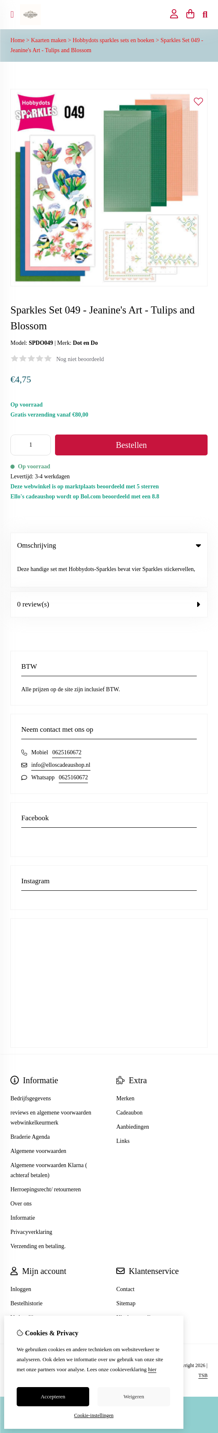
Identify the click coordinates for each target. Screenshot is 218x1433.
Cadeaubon (129, 1084)
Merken (125, 1070)
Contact (125, 1260)
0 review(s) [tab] (109, 575)
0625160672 (66, 723)
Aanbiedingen (132, 1098)
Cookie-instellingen (94, 1415)
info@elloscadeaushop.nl (60, 736)
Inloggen (20, 1260)
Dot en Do (85, 343)
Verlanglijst (24, 1289)
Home (17, 40)
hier (152, 1369)
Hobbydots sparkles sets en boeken (113, 40)
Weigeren (133, 1396)
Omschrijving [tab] (109, 545)
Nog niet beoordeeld (80, 359)
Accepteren (52, 1396)
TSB (203, 1347)
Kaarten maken (48, 40)
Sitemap (125, 1274)
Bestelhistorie (26, 1274)
